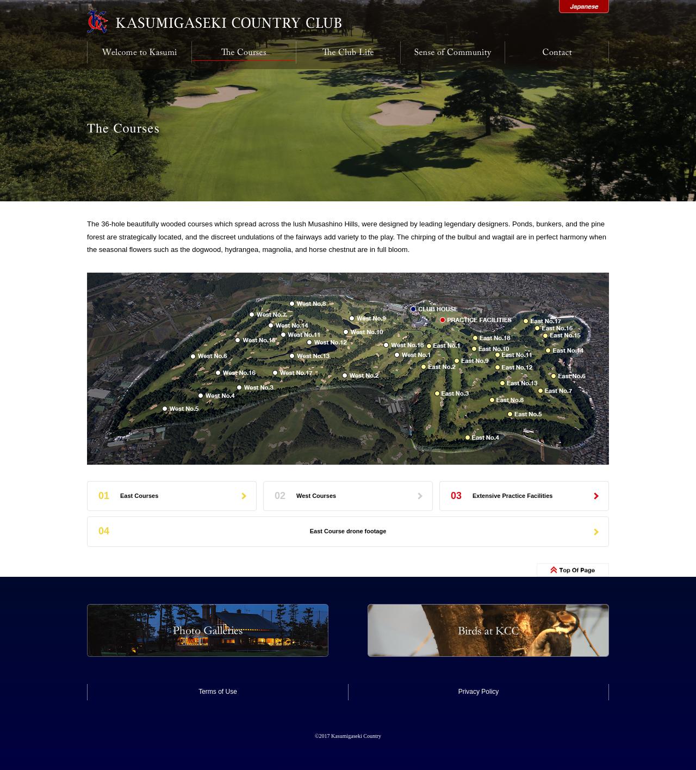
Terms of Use (217, 691)
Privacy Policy (478, 691)
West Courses (316, 495)
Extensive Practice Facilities (512, 495)
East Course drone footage (348, 531)
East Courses (139, 495)
